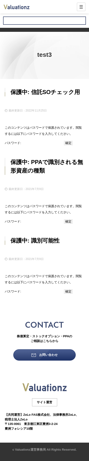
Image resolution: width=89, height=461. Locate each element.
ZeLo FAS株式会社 (36, 414)
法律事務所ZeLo (64, 414)
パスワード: (34, 143)
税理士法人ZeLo (16, 419)
